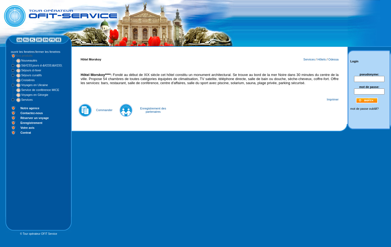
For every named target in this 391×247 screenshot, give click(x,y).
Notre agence (29, 108)
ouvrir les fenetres (22, 51)
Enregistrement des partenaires (153, 110)
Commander (104, 110)
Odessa (333, 59)
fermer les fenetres (47, 51)
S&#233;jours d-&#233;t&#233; (41, 65)
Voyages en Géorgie (34, 94)
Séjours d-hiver (31, 70)
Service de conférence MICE (40, 90)
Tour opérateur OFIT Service (40, 233)
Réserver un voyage (34, 118)
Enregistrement (31, 122)
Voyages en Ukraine (34, 85)
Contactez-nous (31, 113)
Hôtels (321, 59)
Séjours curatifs (31, 75)
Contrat (25, 132)
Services (27, 99)
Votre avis (27, 127)
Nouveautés (29, 60)
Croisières (28, 80)
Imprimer (333, 99)
